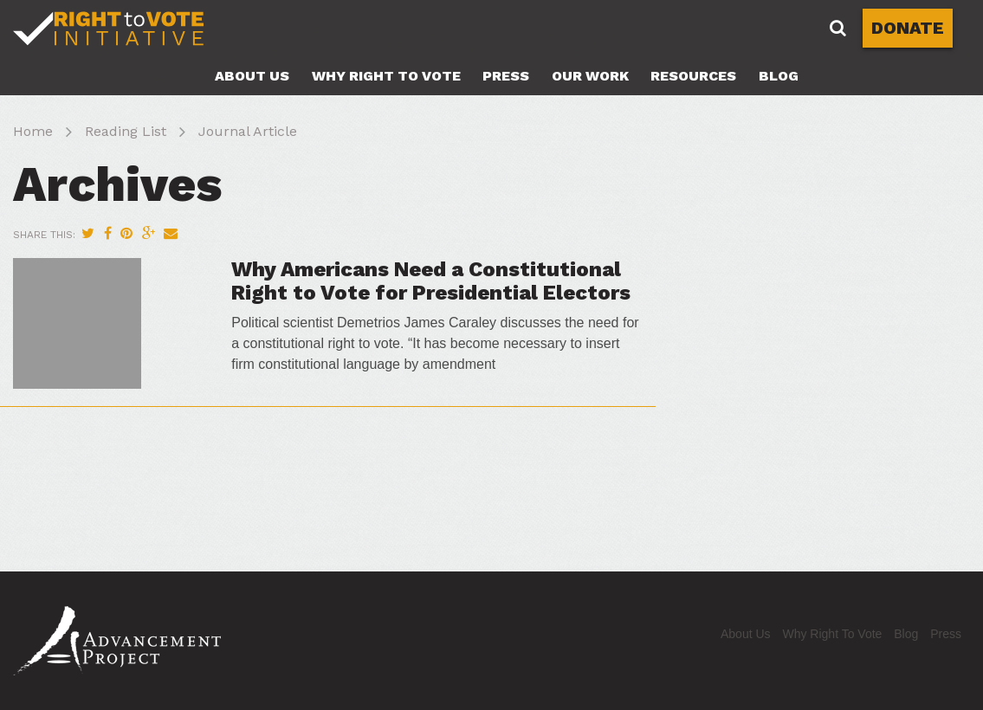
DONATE (907, 27)
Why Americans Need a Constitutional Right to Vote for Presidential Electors (431, 280)
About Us (252, 76)
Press (505, 76)
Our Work (590, 76)
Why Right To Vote (386, 76)
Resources (693, 76)
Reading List (125, 131)
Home (33, 131)
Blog (779, 76)
